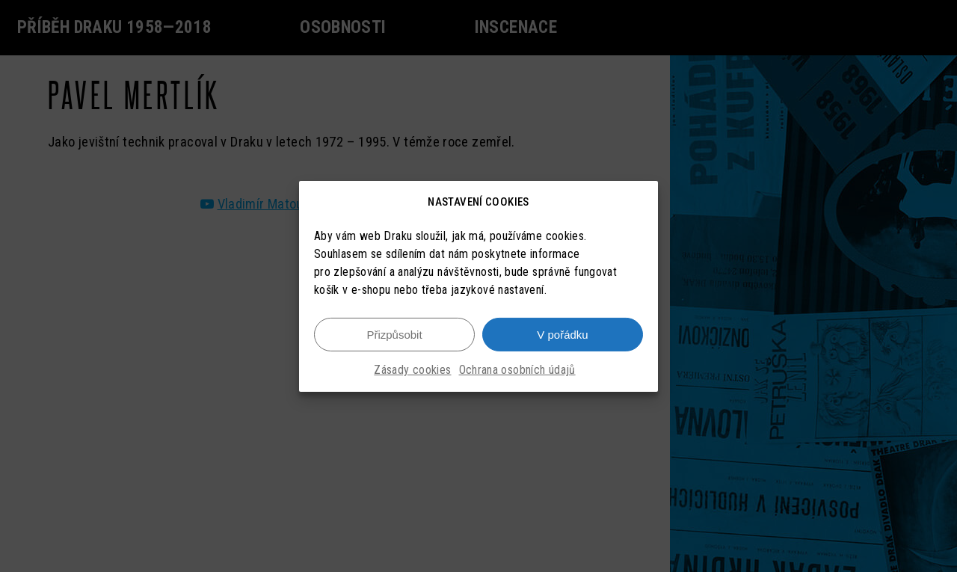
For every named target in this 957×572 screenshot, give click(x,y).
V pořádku (562, 334)
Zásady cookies (412, 370)
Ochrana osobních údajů (517, 370)
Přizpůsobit (394, 334)
